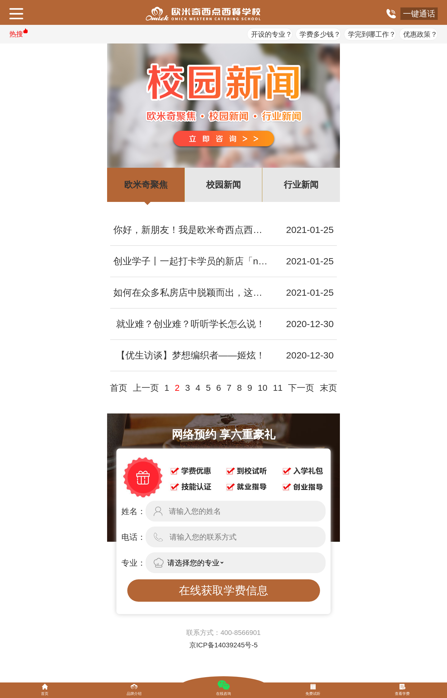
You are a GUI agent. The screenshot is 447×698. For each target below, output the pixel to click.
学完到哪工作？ (372, 34)
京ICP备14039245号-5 (223, 645)
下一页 (301, 388)
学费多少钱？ (320, 34)
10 (262, 388)
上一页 (146, 388)
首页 (118, 388)
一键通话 (419, 13)
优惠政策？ (420, 34)
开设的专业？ (271, 34)
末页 (328, 388)
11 (277, 388)
